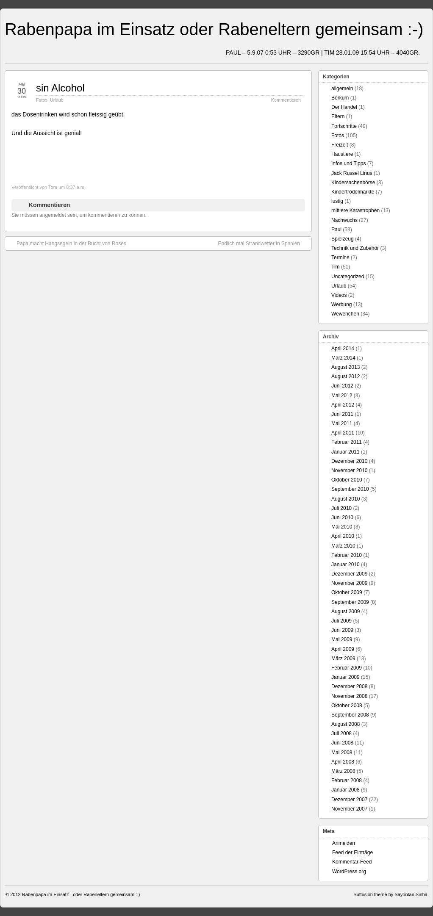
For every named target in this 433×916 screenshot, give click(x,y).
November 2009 (349, 583)
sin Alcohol (60, 88)
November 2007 (349, 809)
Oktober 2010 (346, 480)
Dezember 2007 (349, 800)
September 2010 (350, 489)
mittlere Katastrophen (355, 210)
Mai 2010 (341, 527)
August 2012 (345, 376)
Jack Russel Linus (351, 173)
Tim (335, 267)
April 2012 (342, 405)
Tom (52, 187)
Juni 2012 (342, 386)
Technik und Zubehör (355, 248)
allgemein (342, 88)
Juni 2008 (342, 743)
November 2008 (349, 696)
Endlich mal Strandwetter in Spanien (263, 243)
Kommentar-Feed (352, 862)
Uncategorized (347, 277)
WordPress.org (349, 871)
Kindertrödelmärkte (352, 192)
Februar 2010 (346, 555)
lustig (337, 201)
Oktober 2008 (346, 705)
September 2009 (350, 602)
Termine (340, 257)
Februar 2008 (346, 780)
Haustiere (342, 154)
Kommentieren (286, 99)
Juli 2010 (341, 508)
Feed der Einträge (352, 852)
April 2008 (342, 762)
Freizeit (339, 145)
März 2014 (343, 358)
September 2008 (350, 715)
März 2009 (343, 658)
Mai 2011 (341, 423)
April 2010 (342, 536)
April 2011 (342, 433)
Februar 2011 (346, 442)
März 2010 (343, 546)
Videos (339, 295)
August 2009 (345, 611)
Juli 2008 (341, 733)
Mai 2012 (341, 396)
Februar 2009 (346, 668)
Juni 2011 (342, 414)
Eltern (337, 116)
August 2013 (345, 367)
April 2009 (342, 649)
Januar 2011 (345, 452)
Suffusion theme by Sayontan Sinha (390, 894)
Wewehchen (345, 314)
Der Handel (344, 107)
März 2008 (343, 771)
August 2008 (345, 724)
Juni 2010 (342, 517)
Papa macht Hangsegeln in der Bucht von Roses (67, 243)
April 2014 (342, 348)
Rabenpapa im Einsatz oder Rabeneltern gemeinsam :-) (214, 29)
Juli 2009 (341, 621)
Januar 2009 (345, 677)
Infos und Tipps (348, 163)
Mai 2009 (341, 639)
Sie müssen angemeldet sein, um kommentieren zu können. (79, 215)
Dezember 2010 (349, 461)
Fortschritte (344, 126)
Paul (336, 229)
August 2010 (345, 499)
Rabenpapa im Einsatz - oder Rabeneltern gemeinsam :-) (81, 894)
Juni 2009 (342, 630)
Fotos (41, 99)
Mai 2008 (341, 752)
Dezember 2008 (349, 686)
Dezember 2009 (349, 574)
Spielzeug (342, 239)
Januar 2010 (345, 564)
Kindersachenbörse (353, 182)
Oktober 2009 (346, 592)
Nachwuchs (344, 220)
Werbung (341, 304)
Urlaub (57, 99)
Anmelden (343, 843)
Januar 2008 (345, 790)
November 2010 (349, 470)
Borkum (340, 98)
